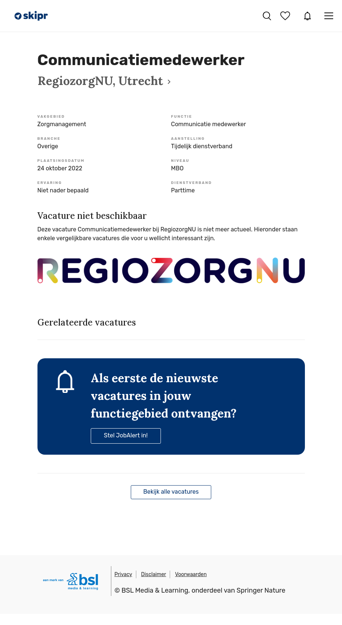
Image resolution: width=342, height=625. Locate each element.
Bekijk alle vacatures (171, 491)
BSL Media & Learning (155, 590)
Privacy (123, 574)
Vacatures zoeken (267, 15)
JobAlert (307, 15)
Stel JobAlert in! (126, 435)
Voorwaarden (191, 574)
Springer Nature (261, 590)
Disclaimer (153, 574)
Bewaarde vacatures (286, 15)
